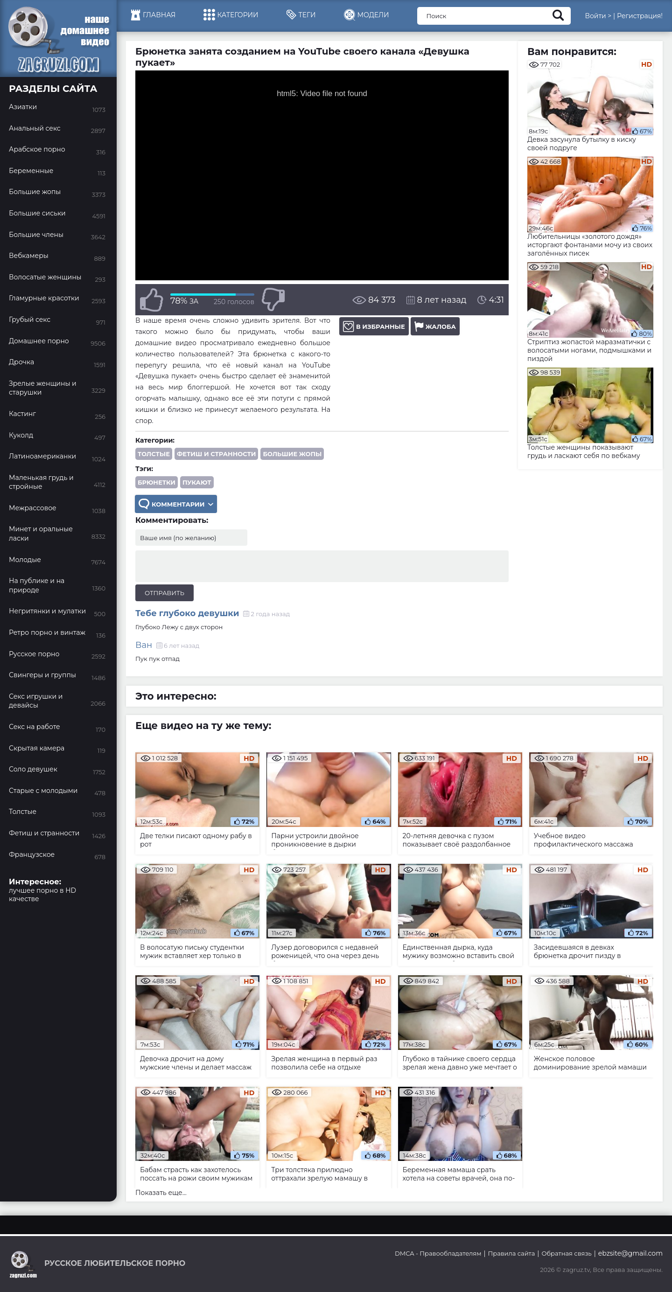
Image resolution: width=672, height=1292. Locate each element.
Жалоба (435, 326)
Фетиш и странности (216, 454)
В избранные (374, 326)
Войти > (598, 16)
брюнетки (156, 482)
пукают (196, 482)
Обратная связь (566, 1253)
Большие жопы (292, 454)
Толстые (154, 454)
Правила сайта (511, 1253)
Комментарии (176, 504)
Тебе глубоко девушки (187, 613)
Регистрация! (640, 16)
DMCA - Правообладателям (438, 1253)
